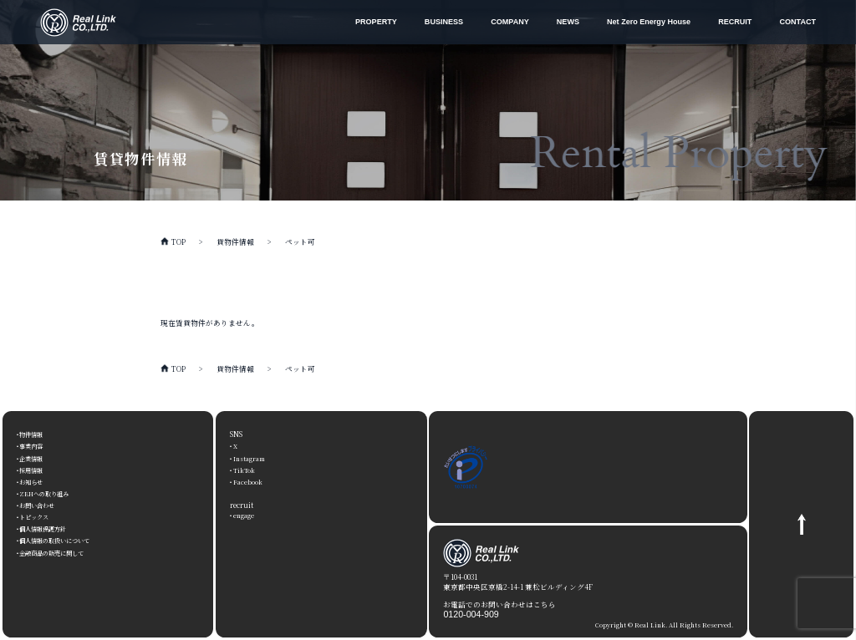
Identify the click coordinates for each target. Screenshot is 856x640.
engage (245, 515)
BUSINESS (444, 22)
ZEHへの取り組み (50, 493)
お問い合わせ (42, 505)
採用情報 (35, 470)
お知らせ (35, 481)
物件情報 (35, 434)
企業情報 (35, 458)
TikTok (245, 470)
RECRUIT (735, 22)
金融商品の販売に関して (61, 552)
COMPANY (510, 22)
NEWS (568, 22)
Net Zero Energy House (648, 22)
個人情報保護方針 (50, 528)
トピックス (39, 516)
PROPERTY (376, 22)
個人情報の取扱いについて (65, 540)
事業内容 (35, 445)
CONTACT (797, 22)
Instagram (251, 458)
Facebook (248, 481)
